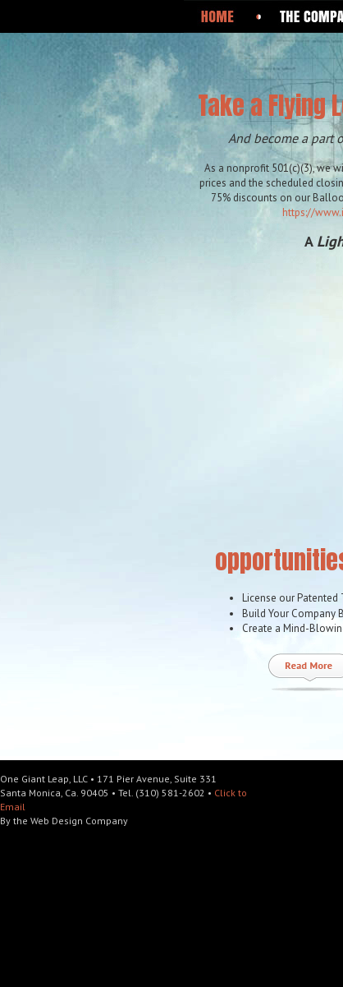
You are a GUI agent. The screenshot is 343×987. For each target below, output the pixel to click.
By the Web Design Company (64, 820)
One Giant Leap (108, 71)
